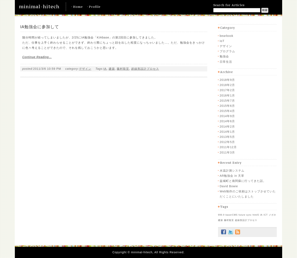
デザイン (85, 68)
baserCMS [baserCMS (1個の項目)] (232, 215)
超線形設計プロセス (145, 68)
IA (104, 68)
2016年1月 (227, 95)
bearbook (226, 35)
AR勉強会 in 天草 (232, 175)
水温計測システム (232, 170)
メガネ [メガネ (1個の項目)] (272, 215)
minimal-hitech (39, 6)
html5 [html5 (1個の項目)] (256, 215)
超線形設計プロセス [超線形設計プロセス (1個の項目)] (246, 220)
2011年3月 (227, 152)
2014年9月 (227, 116)
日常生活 (226, 61)
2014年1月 (227, 131)
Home (78, 7)
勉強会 (224, 56)
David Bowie (229, 186)
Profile (94, 7)
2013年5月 (227, 136)
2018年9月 (227, 79)
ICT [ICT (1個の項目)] (266, 215)
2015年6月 (227, 105)
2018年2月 (227, 85)
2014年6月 (227, 121)
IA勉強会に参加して (39, 26)
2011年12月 (228, 147)
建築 (112, 68)
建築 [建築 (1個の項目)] (220, 220)
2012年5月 (227, 142)
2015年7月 (227, 100)
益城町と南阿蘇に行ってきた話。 (243, 180)
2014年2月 (227, 126)
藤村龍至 (123, 68)
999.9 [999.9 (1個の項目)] (221, 215)
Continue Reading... (37, 57)
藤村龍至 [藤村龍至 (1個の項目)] (229, 220)
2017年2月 (227, 90)
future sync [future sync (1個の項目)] (245, 215)
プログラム (227, 51)
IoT (222, 41)
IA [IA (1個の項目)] (261, 215)
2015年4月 (227, 111)
